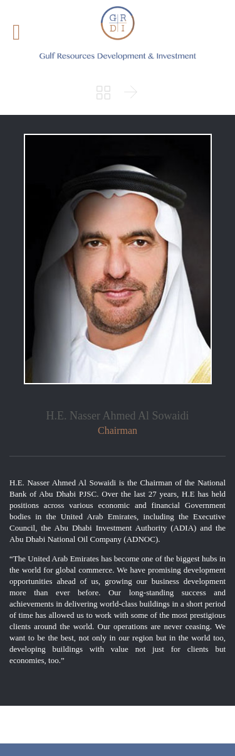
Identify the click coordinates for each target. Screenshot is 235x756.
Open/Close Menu (23, 34)
